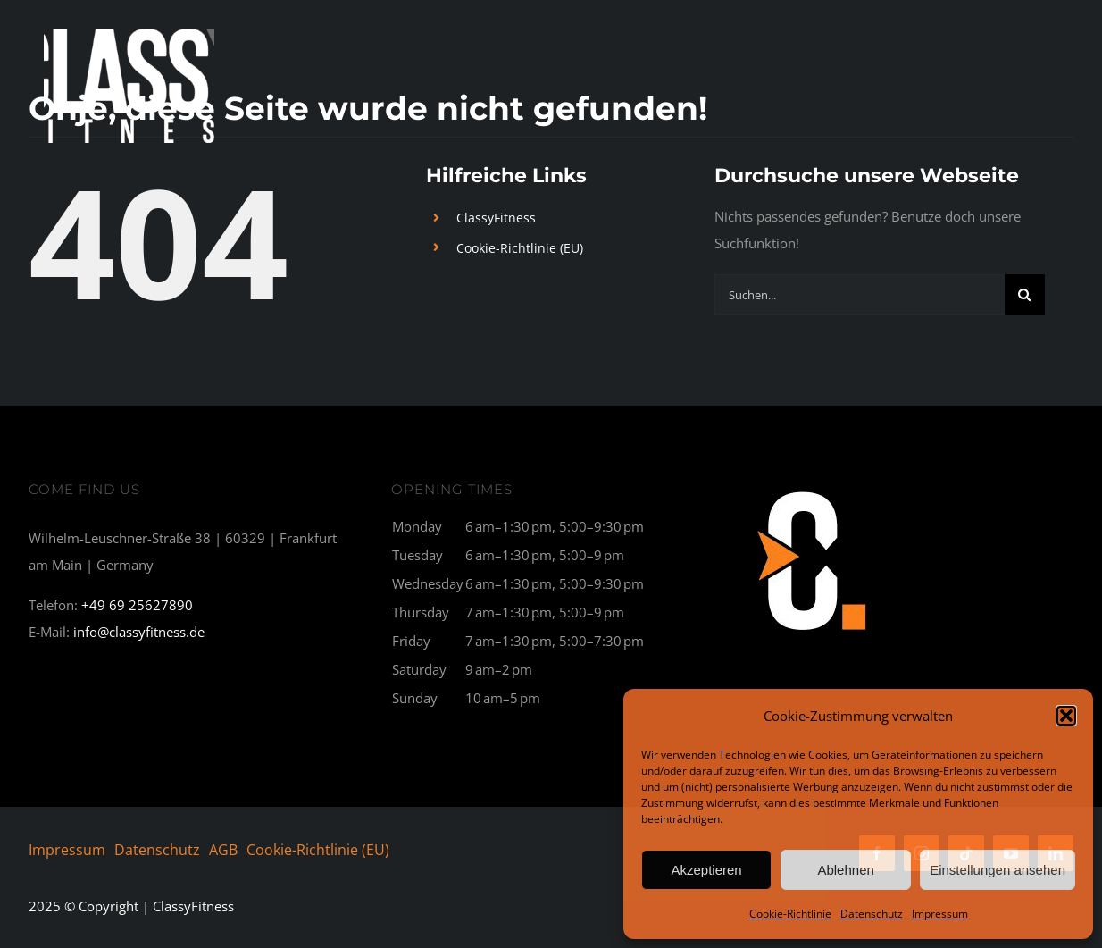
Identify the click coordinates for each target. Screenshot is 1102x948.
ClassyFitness (496, 217)
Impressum (940, 913)
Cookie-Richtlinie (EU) (519, 247)
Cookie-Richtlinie (790, 913)
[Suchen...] (859, 294)
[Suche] (1025, 294)
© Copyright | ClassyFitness (131, 906)
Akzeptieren (706, 869)
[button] (1066, 716)
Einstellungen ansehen (997, 869)
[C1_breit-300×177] (813, 489)
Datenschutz (871, 913)
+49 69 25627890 (137, 605)
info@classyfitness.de (139, 632)
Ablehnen (845, 869)
